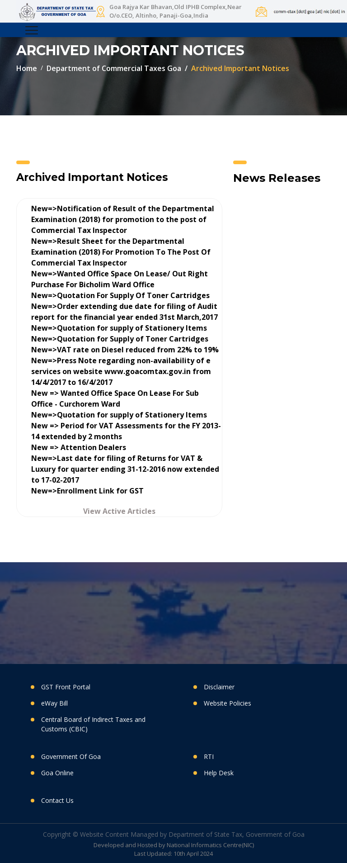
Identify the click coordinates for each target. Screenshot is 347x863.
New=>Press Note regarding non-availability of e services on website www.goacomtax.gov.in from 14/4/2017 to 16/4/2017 (121, 371)
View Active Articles (119, 511)
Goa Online (57, 772)
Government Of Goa (71, 756)
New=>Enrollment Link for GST (87, 491)
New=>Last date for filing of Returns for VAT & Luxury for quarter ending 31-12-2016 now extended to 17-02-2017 (125, 469)
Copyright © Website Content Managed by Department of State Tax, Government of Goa (174, 834)
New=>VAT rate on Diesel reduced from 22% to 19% (125, 350)
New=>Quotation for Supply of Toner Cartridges (119, 339)
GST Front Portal (65, 687)
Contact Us (57, 800)
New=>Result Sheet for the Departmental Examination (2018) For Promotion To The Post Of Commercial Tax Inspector (121, 252)
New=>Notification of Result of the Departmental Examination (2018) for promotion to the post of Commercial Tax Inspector (122, 219)
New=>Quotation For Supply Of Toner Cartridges (120, 295)
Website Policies (227, 703)
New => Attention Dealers (78, 447)
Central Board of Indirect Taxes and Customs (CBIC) (93, 724)
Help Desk (219, 772)
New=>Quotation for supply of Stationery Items (119, 328)
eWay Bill (54, 703)
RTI (209, 756)
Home (26, 68)
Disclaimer (219, 687)
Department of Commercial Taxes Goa (114, 68)
